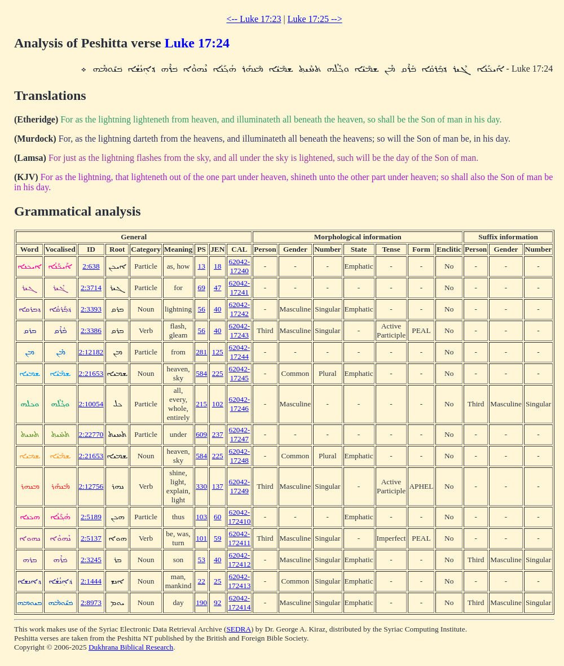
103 (201, 516)
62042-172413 (239, 581)
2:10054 (91, 404)
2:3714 (91, 287)
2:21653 (91, 373)
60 (217, 516)
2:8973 (91, 602)
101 (201, 538)
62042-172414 (239, 602)
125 (217, 352)
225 (217, 373)
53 (201, 559)
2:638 (90, 266)
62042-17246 (239, 404)
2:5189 (91, 516)
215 (201, 404)
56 (201, 309)
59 (217, 538)
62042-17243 (239, 330)
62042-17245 (239, 373)
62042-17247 (239, 434)
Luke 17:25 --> (315, 19)
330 (201, 486)
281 (201, 352)
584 (201, 373)
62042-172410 (239, 516)
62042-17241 (239, 287)
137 (217, 486)
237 (217, 434)
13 (201, 266)
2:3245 (91, 559)
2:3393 (91, 309)
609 (201, 434)
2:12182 (91, 352)
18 (217, 266)
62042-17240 (239, 266)
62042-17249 (239, 486)
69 (201, 287)
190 (201, 602)
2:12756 (91, 486)
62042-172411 (239, 538)
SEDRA (238, 629)
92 (217, 602)
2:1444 (91, 581)
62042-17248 (239, 456)
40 (217, 309)
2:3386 (91, 330)
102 (217, 404)
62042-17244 (239, 352)
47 (217, 287)
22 (201, 581)
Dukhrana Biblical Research (131, 647)
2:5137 (91, 538)
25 (217, 581)
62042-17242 (239, 309)
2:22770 (91, 434)
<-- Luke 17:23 (254, 19)
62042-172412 (239, 559)
